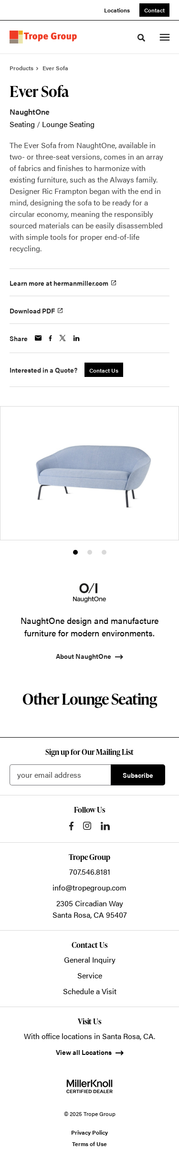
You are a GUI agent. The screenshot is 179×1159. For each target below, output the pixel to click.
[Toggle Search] (141, 38)
